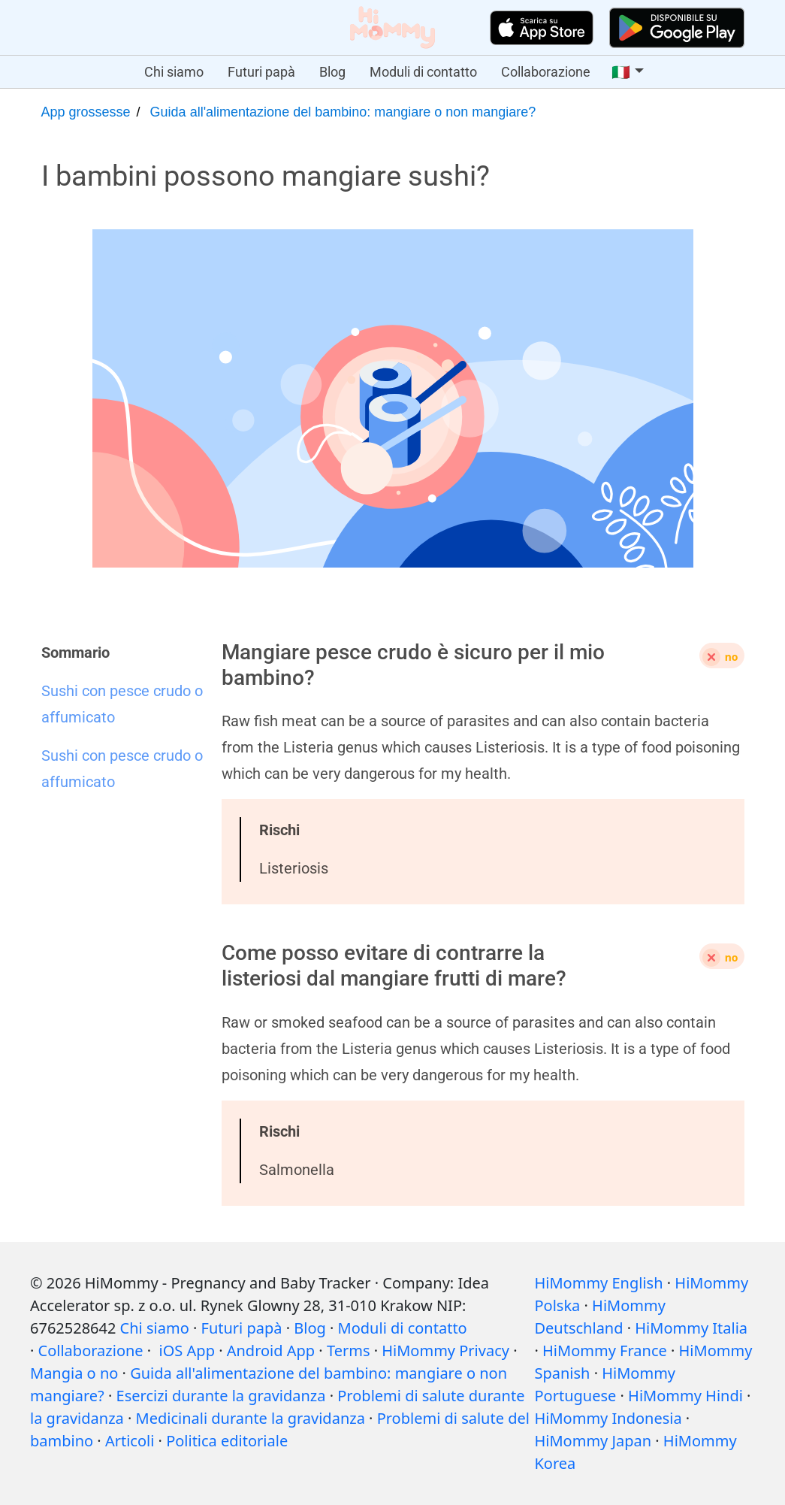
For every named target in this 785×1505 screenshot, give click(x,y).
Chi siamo (174, 72)
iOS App (187, 1350)
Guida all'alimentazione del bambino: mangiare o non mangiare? (343, 112)
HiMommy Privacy (445, 1350)
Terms (348, 1350)
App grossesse (86, 112)
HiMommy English (598, 1283)
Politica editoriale (227, 1441)
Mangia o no (74, 1373)
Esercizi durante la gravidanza (221, 1395)
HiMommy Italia (691, 1328)
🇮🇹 (620, 72)
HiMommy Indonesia (607, 1418)
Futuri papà (261, 72)
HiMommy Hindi (685, 1395)
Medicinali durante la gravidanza (250, 1418)
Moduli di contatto (423, 72)
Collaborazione (545, 72)
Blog (332, 72)
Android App (271, 1350)
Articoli (129, 1441)
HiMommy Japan (592, 1441)
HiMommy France (604, 1350)
